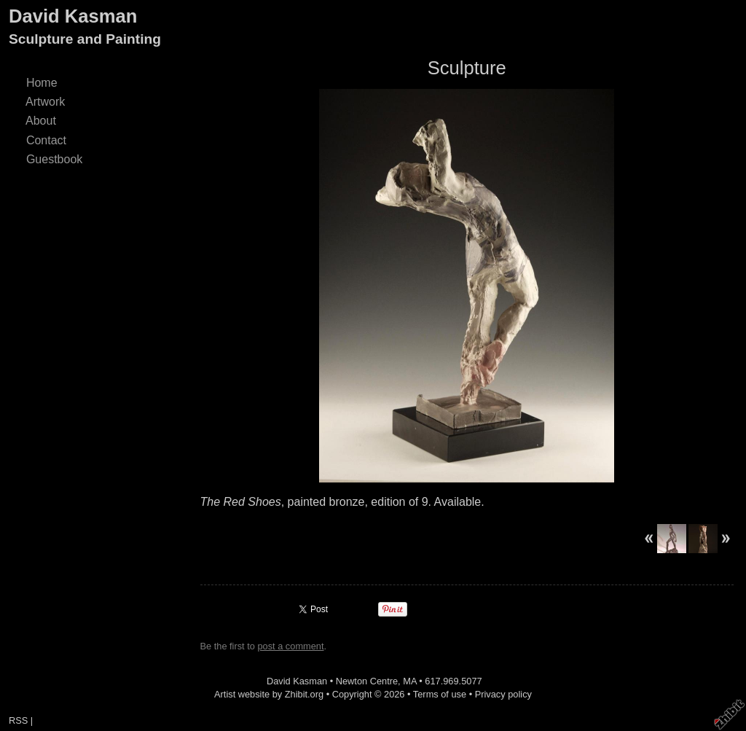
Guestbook (54, 159)
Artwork (45, 101)
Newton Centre (367, 681)
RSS (18, 720)
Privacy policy (503, 694)
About (41, 120)
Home (41, 83)
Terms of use (439, 694)
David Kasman (73, 16)
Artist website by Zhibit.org (268, 694)
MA (410, 681)
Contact (46, 140)
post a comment (290, 646)
